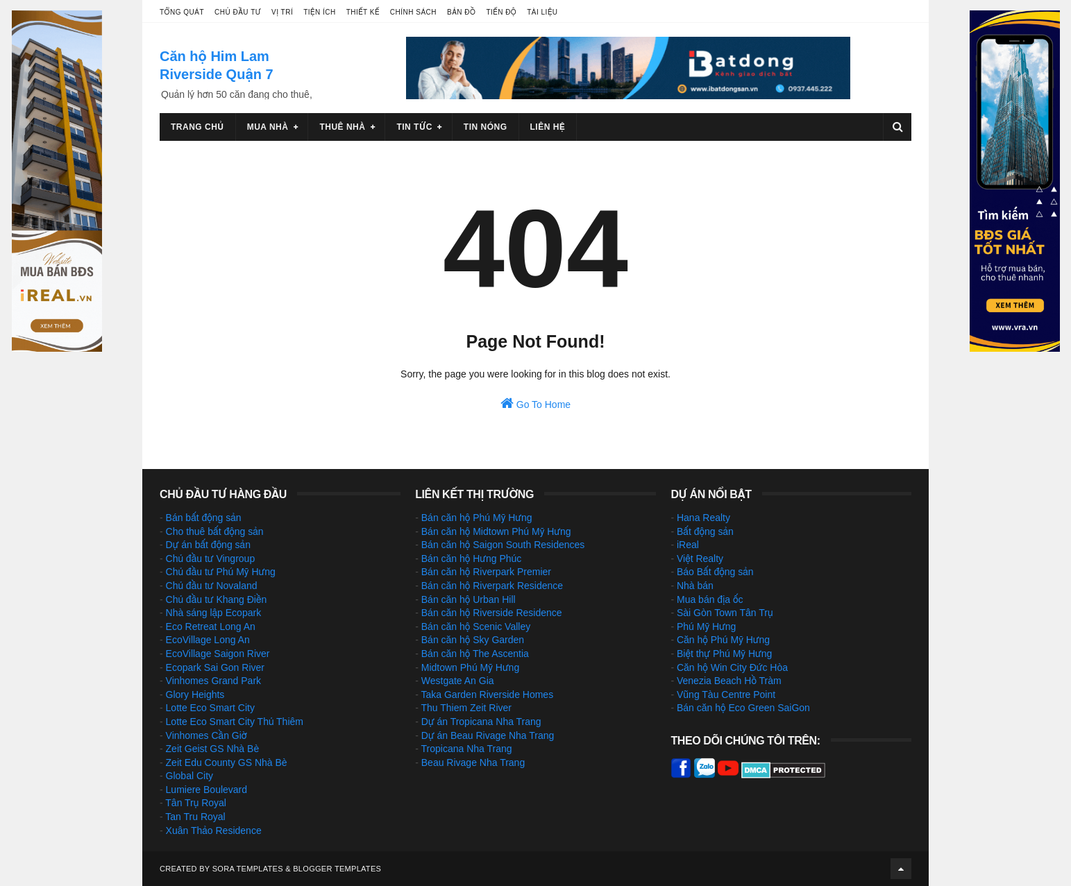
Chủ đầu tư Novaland (212, 585)
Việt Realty (700, 558)
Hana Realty (703, 517)
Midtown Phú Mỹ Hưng (470, 667)
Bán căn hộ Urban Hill (468, 599)
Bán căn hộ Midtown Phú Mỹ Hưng (496, 531)
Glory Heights (195, 694)
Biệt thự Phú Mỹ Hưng (724, 653)
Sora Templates (247, 868)
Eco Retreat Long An (210, 626)
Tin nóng (485, 127)
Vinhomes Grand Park (213, 680)
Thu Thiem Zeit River (466, 707)
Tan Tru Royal (195, 816)
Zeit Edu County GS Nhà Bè (226, 762)
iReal (688, 544)
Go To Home (535, 403)
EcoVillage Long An (208, 639)
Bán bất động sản (204, 517)
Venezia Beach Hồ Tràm (729, 680)
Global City (189, 775)
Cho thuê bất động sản (215, 531)
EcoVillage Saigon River (218, 653)
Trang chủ (197, 127)
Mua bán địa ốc (710, 599)
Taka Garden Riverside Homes (487, 694)
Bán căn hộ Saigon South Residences (503, 544)
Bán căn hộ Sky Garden (472, 639)
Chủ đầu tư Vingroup (210, 558)
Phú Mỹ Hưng (706, 626)
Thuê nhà (342, 127)
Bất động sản (705, 531)
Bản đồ (461, 12)
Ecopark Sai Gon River (215, 667)
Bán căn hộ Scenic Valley (475, 626)
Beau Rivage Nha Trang (473, 762)
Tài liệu (542, 12)
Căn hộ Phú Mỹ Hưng (723, 639)
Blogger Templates (337, 868)
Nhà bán (695, 585)
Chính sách (413, 12)
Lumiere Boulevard (207, 789)
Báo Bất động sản (715, 571)
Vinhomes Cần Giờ (206, 735)
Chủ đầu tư (237, 12)
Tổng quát (182, 12)
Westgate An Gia (457, 680)
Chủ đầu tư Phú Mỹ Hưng (221, 571)
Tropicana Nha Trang (466, 748)
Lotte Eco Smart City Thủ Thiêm (234, 721)
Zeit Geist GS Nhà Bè (213, 748)
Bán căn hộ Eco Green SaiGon (743, 707)
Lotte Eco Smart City (210, 707)
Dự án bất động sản (208, 544)
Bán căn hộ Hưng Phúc (471, 558)
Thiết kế (363, 12)
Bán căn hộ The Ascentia (475, 653)
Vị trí (282, 12)
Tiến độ (501, 12)
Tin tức (414, 127)
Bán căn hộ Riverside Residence (491, 612)
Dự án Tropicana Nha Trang (481, 721)
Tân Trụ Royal (195, 802)
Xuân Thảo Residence (214, 830)
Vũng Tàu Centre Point (726, 694)
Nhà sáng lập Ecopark (214, 612)
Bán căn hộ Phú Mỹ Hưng (476, 517)
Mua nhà (268, 127)
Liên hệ (548, 127)
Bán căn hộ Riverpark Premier (486, 571)
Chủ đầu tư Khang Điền (216, 599)
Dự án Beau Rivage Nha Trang (488, 735)
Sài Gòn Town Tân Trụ (725, 612)
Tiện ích (319, 12)
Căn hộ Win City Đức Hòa (732, 667)
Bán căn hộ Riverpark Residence (492, 585)
